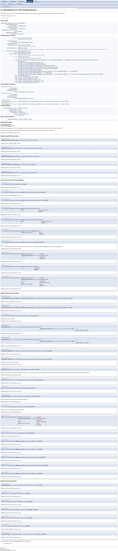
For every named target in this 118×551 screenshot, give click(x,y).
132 (9, 428)
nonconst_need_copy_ (23, 113)
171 (9, 354)
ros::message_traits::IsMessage (50, 101)
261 (9, 496)
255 (9, 504)
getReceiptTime (21, 56)
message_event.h (10, 16)
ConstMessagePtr (22, 25)
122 (9, 272)
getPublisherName (22, 53)
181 (9, 412)
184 (9, 391)
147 (9, 468)
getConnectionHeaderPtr (23, 42)
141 (9, 460)
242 (9, 333)
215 (9, 301)
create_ (19, 109)
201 (9, 476)
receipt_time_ (21, 115)
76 (8, 159)
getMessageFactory (22, 51)
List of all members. (5, 18)
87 (8, 203)
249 (9, 345)
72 (8, 143)
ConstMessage (21, 23)
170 (9, 321)
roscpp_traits (3, 548)
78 (8, 187)
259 (9, 529)
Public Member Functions (87, 8)
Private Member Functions (97, 8)
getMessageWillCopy (23, 52)
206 (9, 444)
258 (9, 488)
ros (1, 6)
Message (20, 31)
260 (9, 521)
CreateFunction (21, 28)
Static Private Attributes (113, 8)
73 (8, 167)
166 (9, 364)
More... (64, 13)
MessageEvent (7, 6)
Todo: (3, 245)
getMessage (20, 48)
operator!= (20, 76)
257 (9, 512)
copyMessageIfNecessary (24, 91)
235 (9, 310)
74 (8, 175)
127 (9, 288)
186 (9, 452)
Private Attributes (106, 8)
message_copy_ (21, 112)
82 (8, 195)
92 (8, 214)
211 (9, 383)
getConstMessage (22, 45)
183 (9, 436)
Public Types (80, 8)
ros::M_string (13, 101)
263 (9, 537)
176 (9, 401)
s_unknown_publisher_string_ (25, 119)
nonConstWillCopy (22, 75)
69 (8, 132)
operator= (20, 79)
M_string (14, 38)
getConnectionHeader (23, 38)
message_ (20, 111)
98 (8, 225)
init (18, 59)
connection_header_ (22, 108)
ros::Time (15, 56)
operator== (20, 82)
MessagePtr (13, 28)
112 (9, 248)
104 (9, 237)
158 (9, 374)
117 (9, 261)
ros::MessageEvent (22, 140)
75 (8, 151)
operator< (20, 78)
